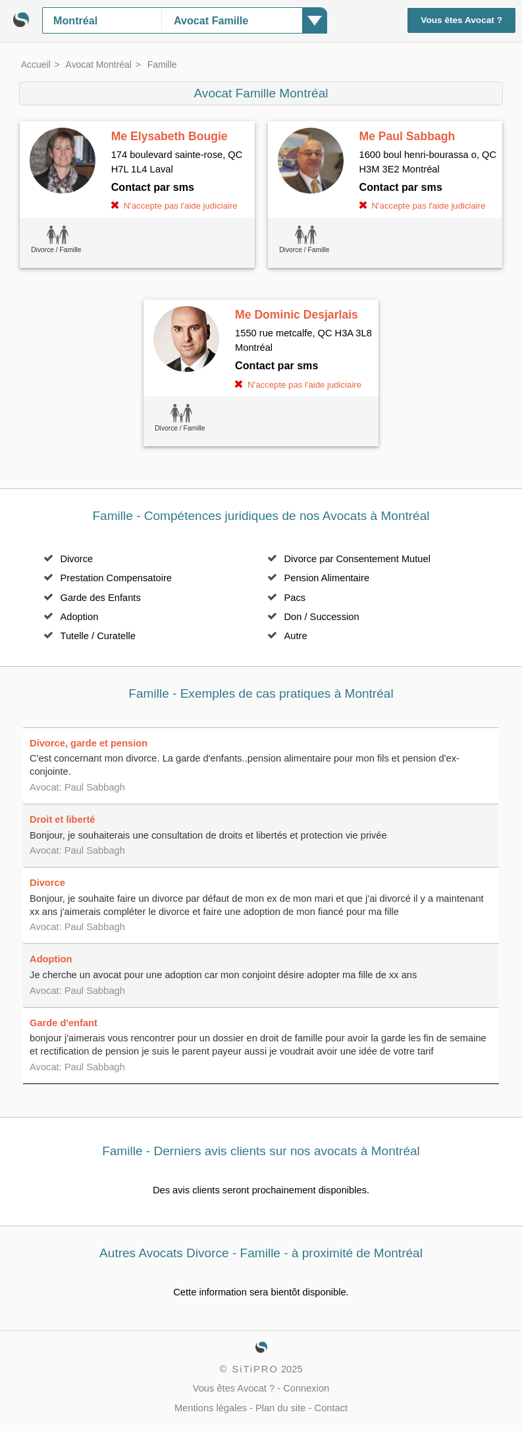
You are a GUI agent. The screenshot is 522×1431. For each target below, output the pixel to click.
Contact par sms (152, 187)
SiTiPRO (255, 1369)
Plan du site (280, 1408)
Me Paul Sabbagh (407, 136)
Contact (331, 1408)
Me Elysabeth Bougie (169, 136)
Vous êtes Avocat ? (461, 20)
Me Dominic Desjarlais (296, 314)
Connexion (306, 1388)
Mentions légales (210, 1408)
